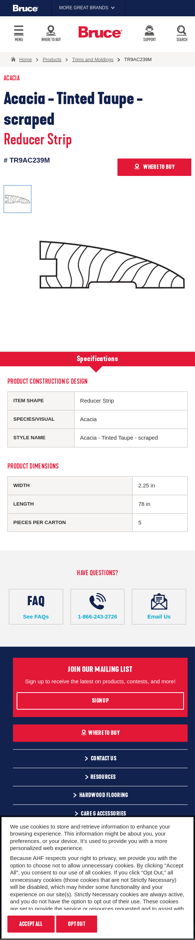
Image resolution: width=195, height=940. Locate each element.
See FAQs (36, 606)
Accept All (31, 924)
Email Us (159, 606)
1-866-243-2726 (98, 606)
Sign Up (100, 700)
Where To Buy (100, 733)
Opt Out (76, 924)
